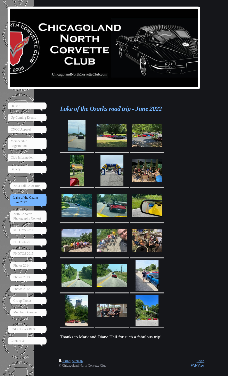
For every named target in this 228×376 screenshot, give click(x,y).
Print (64, 361)
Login (200, 361)
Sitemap (77, 361)
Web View (197, 365)
